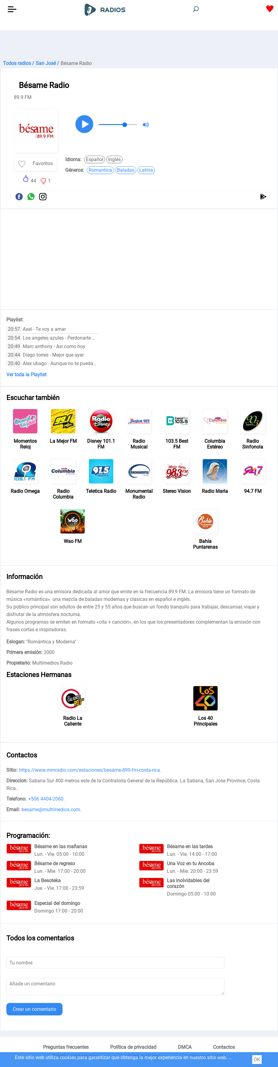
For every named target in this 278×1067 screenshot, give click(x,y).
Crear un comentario (34, 1009)
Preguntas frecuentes (66, 1047)
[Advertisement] (139, 45)
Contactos (224, 1047)
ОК (257, 1059)
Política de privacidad (133, 1047)
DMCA (185, 1047)
